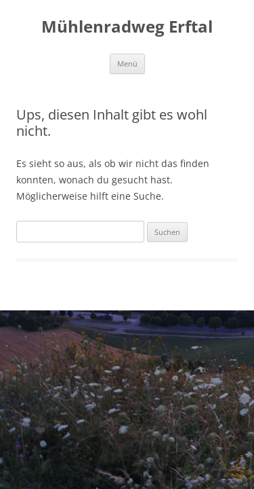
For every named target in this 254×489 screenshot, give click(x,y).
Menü (127, 63)
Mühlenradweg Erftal (127, 26)
